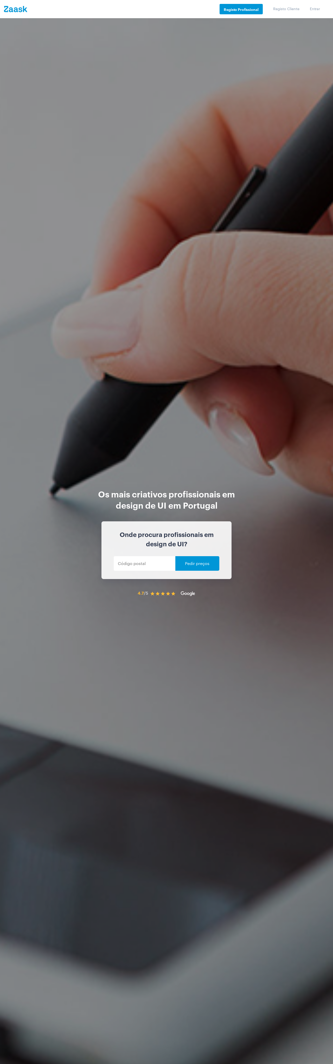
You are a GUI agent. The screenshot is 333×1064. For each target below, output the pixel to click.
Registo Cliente (286, 8)
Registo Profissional (241, 9)
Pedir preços (197, 563)
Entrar (315, 8)
